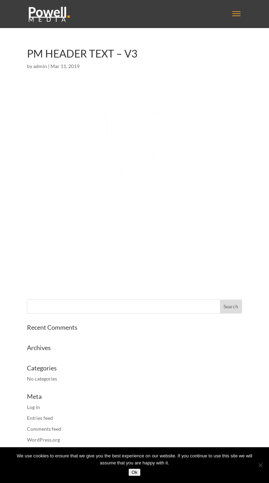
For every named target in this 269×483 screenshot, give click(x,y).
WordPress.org (43, 440)
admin (40, 66)
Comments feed (44, 429)
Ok (134, 472)
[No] (260, 465)
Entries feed (40, 418)
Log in (33, 407)
